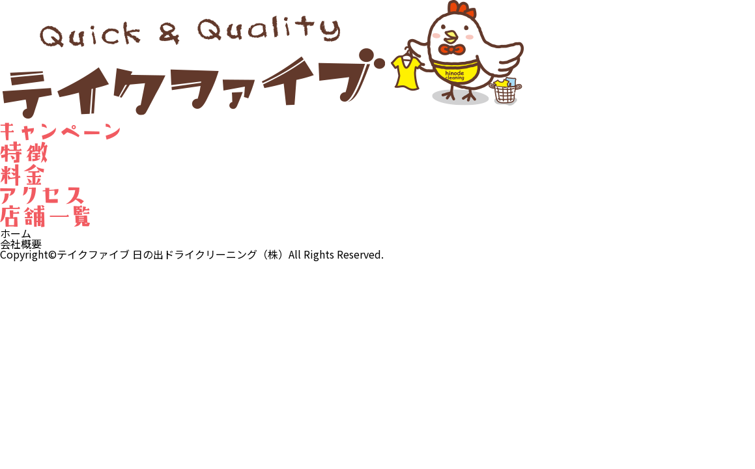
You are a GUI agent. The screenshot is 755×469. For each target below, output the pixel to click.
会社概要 (21, 243)
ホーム (15, 233)
